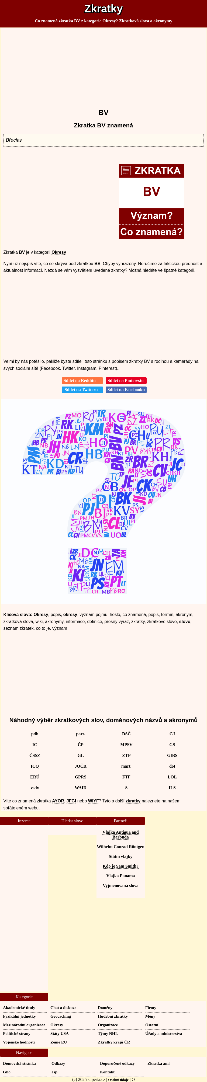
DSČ (126, 734)
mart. (126, 766)
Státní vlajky (121, 856)
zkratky (133, 801)
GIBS (172, 755)
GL (80, 755)
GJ (172, 734)
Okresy (58, 252)
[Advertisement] (103, 65)
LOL (172, 777)
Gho (7, 1072)
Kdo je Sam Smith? (121, 866)
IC (34, 744)
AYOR (58, 801)
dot (172, 766)
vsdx (34, 787)
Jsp (54, 1072)
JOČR (81, 766)
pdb (35, 734)
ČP (80, 744)
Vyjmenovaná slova (120, 885)
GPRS (81, 777)
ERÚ (34, 777)
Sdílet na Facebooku (126, 389)
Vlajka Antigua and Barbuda (120, 834)
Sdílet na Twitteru (82, 389)
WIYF (93, 801)
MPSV (126, 744)
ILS (172, 787)
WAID (81, 787)
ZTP (126, 755)
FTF (126, 777)
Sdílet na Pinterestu (126, 380)
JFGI (71, 801)
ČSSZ (34, 755)
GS (172, 744)
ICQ (35, 766)
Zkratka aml (158, 1063)
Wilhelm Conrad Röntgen (120, 846)
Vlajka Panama (120, 876)
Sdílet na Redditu (82, 380)
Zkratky (103, 9)
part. (80, 734)
